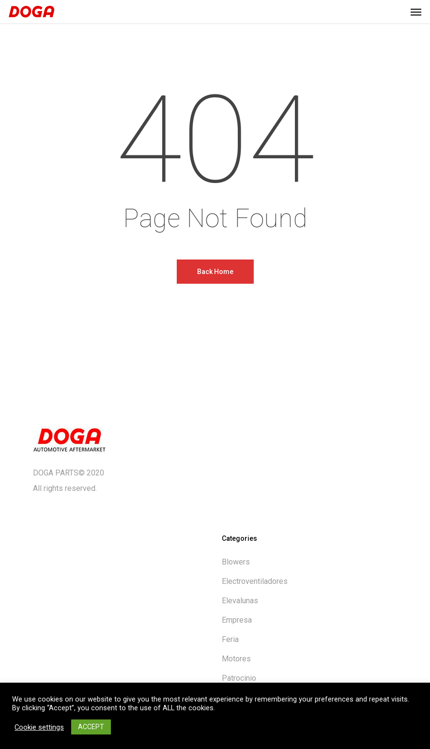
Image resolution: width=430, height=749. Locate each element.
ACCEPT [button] (91, 727)
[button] (416, 11)
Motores (236, 658)
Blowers (236, 561)
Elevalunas (240, 600)
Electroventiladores (255, 581)
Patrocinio (239, 678)
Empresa (237, 620)
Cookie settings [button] (39, 727)
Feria (230, 639)
